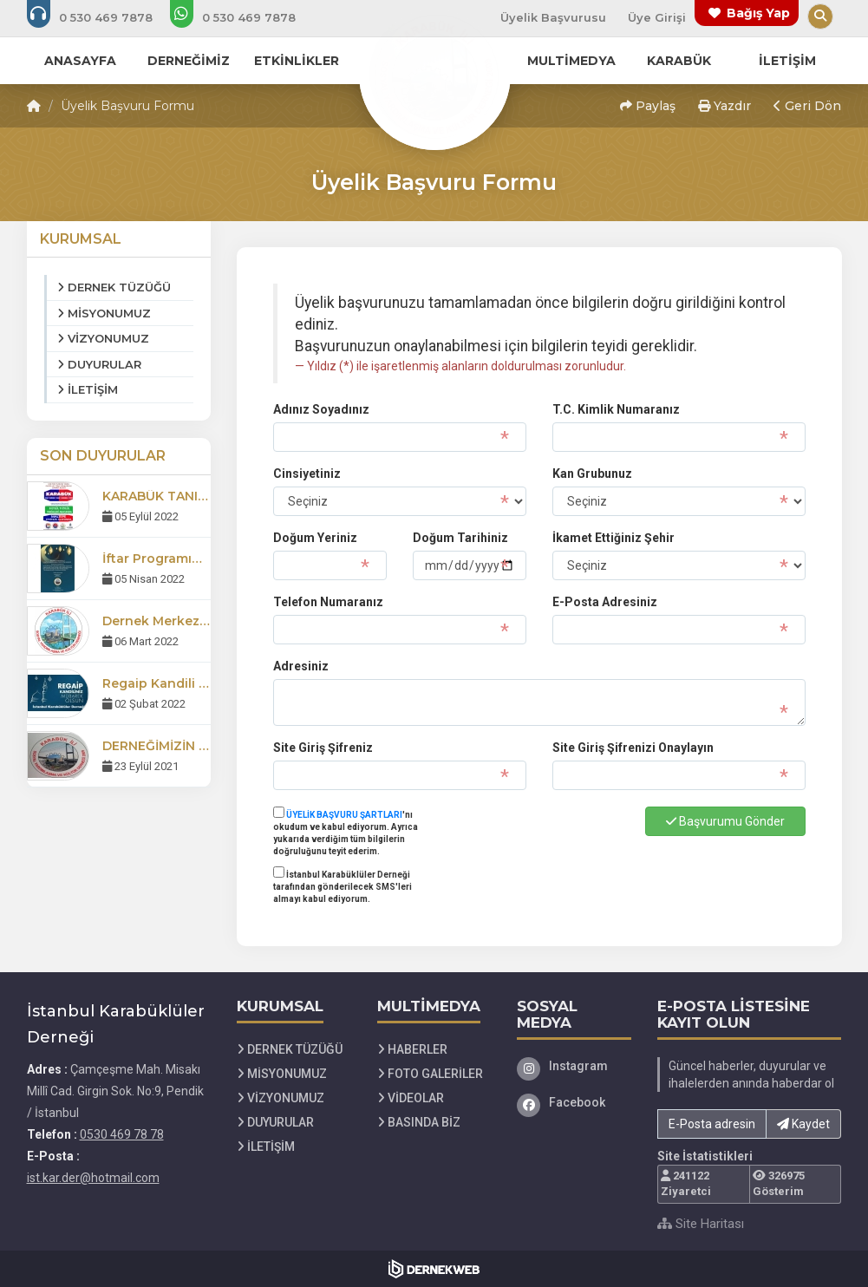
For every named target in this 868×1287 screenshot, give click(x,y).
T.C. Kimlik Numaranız (616, 409)
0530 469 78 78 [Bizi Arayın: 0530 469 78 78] (122, 1134)
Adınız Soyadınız (321, 409)
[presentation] (591, 841)
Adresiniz (301, 666)
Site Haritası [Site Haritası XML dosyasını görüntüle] (700, 1223)
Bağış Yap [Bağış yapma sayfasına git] (758, 13)
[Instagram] (574, 1066)
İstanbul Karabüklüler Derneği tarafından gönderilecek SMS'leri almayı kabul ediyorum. (342, 885)
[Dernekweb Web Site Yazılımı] (434, 1268)
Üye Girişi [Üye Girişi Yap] (657, 17)
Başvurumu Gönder (725, 821)
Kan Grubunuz (592, 473)
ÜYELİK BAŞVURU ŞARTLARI (344, 815)
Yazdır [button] (724, 106)
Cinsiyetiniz (307, 473)
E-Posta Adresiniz (604, 602)
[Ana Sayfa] (434, 73)
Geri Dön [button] (807, 106)
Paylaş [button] (647, 106)
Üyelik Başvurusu (553, 17)
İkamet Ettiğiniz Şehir (613, 538)
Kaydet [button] (803, 1124)
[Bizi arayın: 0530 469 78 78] (101, 17)
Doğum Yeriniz (315, 538)
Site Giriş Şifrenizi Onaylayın (633, 748)
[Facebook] (574, 1102)
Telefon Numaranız (328, 602)
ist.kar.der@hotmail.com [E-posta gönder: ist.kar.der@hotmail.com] (93, 1178)
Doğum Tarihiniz (460, 538)
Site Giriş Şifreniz (323, 748)
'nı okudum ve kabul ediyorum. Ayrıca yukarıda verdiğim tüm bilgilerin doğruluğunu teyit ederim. (345, 832)
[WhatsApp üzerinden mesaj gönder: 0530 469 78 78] (244, 17)
